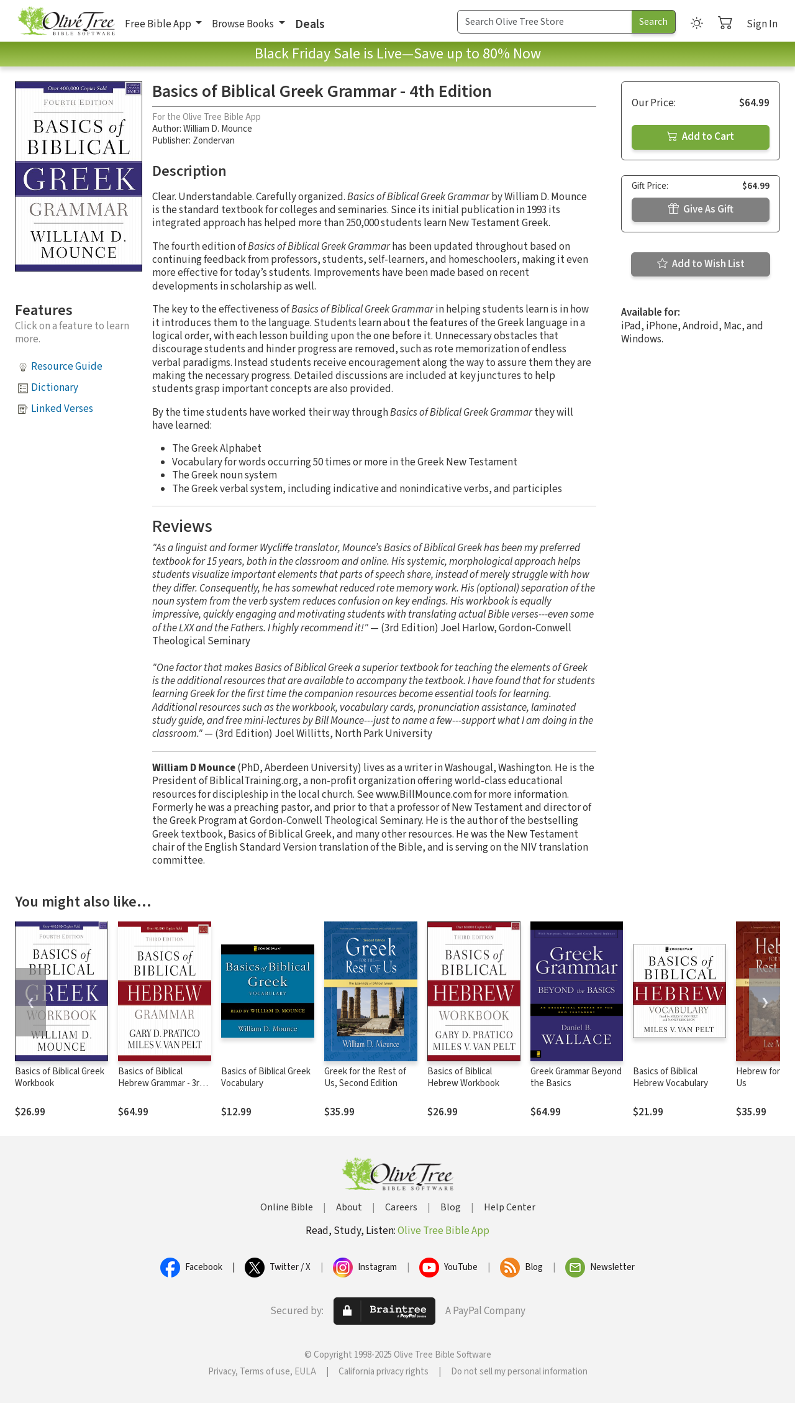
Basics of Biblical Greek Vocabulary (266, 1077)
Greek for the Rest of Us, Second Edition (365, 1077)
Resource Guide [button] (66, 366)
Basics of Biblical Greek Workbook (59, 1077)
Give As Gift (701, 209)
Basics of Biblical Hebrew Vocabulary (670, 1077)
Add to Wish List (701, 264)
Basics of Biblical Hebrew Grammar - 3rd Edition (161, 1083)
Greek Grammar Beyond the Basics (576, 1077)
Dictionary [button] (54, 387)
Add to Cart (700, 136)
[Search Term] (544, 22)
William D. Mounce (217, 128)
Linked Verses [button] (62, 408)
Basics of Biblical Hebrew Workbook (463, 1077)
